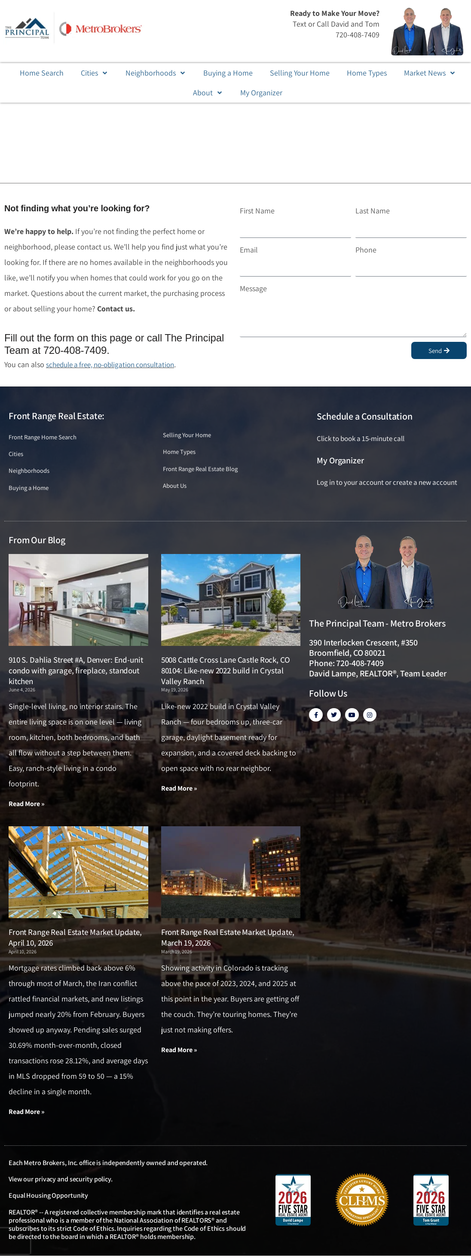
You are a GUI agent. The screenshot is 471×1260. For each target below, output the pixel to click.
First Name (257, 211)
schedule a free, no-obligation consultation (115, 364)
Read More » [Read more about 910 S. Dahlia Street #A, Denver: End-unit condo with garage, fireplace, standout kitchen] (27, 806)
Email (249, 250)
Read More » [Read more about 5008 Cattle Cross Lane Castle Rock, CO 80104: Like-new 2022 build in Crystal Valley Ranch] (179, 791)
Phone (365, 250)
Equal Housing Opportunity (48, 1199)
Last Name (372, 211)
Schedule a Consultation (364, 416)
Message (253, 288)
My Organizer (340, 460)
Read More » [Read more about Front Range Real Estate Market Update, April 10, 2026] (27, 1115)
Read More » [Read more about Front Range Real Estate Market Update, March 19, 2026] (179, 1053)
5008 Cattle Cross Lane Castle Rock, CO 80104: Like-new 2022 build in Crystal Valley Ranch (225, 673)
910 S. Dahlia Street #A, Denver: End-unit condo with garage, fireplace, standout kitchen (76, 673)
